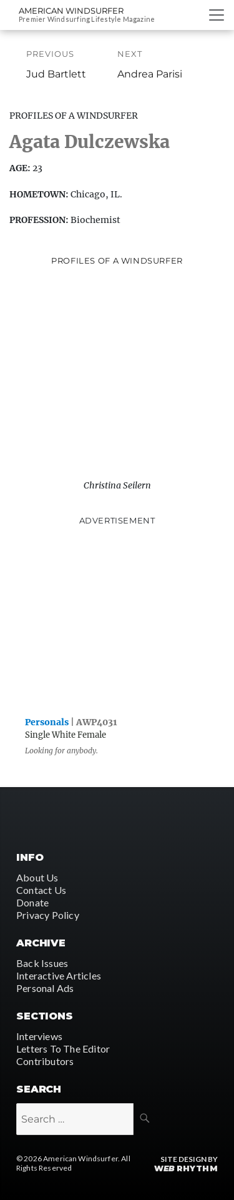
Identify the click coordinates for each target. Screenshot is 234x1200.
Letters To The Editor (63, 1048)
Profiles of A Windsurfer (117, 260)
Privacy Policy (47, 915)
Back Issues (42, 963)
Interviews (39, 1036)
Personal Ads (45, 988)
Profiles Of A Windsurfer (73, 116)
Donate (32, 902)
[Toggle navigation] (216, 14)
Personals (47, 722)
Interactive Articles (58, 975)
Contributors (45, 1061)
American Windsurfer (71, 11)
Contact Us (41, 890)
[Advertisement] (117, 618)
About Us (37, 877)
